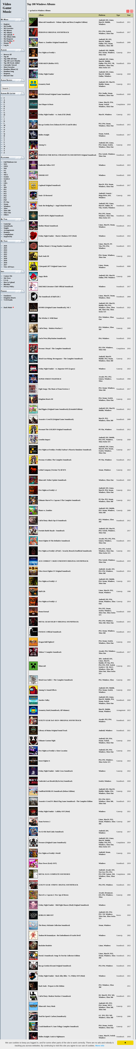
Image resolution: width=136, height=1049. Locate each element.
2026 (5, 246)
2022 (5, 254)
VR (113, 63)
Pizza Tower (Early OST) (48, 863)
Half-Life (42, 591)
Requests (7, 73)
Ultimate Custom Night (47, 741)
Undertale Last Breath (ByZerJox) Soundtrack (55, 781)
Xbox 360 (7, 211)
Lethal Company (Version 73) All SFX (52, 470)
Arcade (101, 377)
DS (5, 185)
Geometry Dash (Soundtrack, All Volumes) (54, 710)
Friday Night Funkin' (46, 74)
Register (7, 24)
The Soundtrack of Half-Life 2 (49, 297)
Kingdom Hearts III (46, 399)
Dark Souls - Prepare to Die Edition (51, 986)
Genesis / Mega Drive (105, 194)
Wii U (6, 175)
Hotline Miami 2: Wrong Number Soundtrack (55, 246)
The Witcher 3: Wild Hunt (48, 318)
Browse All (7, 55)
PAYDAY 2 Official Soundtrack (50, 632)
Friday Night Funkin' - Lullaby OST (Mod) (54, 811)
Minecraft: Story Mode (47, 1006)
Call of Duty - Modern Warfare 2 (50, 328)
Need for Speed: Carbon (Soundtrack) (52, 1016)
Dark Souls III (44, 256)
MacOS (101, 22)
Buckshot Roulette (45, 946)
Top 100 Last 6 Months (12, 61)
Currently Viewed (10, 65)
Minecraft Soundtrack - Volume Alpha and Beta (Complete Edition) (63, 22)
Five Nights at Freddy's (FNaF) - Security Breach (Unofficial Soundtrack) (65, 551)
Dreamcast (108, 893)
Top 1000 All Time (10, 59)
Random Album (9, 69)
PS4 (5, 196)
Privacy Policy (9, 287)
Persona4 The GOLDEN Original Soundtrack (55, 429)
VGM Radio (8, 300)
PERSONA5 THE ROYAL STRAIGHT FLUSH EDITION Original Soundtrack (67, 155)
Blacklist (7, 284)
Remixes (7, 232)
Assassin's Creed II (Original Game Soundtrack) (56, 419)
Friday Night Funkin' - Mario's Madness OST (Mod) (58, 236)
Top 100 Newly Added (11, 63)
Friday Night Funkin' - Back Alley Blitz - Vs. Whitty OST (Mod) (62, 976)
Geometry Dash (44, 84)
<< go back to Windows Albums (39, 11)
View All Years (9, 267)
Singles (6, 228)
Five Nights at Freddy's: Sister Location (53, 751)
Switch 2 (7, 179)
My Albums (8, 33)
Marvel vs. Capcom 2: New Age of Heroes (53, 895)
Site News (7, 278)
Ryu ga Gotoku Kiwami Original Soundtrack (55, 966)
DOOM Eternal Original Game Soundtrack (54, 94)
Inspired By (8, 237)
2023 (5, 252)
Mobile (107, 22)
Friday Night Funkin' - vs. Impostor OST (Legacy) (57, 369)
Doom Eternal (44, 612)
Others (6, 215)
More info (99, 1046)
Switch (6, 177)
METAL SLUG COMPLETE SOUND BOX (54, 874)
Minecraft (42, 666)
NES (5, 164)
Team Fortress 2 (44, 822)
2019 (5, 261)
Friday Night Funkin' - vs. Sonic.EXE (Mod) (55, 115)
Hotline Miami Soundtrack (48, 226)
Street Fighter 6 (44, 761)
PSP (5, 200)
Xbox (5, 208)
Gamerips (7, 224)
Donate (7, 43)
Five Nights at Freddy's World (49, 853)
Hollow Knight (44, 135)
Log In (6, 45)
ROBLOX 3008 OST (46, 915)
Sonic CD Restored (45, 195)
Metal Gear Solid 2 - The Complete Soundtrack (56, 680)
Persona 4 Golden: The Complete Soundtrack (55, 460)
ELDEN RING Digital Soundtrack (51, 216)
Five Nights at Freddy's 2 (48, 490)
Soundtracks (8, 226)
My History (8, 30)
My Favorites (8, 28)
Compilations (8, 234)
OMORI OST (43, 175)
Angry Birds (43, 276)
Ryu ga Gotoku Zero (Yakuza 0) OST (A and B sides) (58, 125)
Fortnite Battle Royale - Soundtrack (51, 531)
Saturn (101, 379)
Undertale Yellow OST (47, 165)
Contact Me (8, 276)
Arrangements (9, 230)
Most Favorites (9, 67)
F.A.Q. (6, 280)
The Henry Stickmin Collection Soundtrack (54, 925)
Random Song (9, 71)
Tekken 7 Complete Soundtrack (50, 652)
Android (102, 20)
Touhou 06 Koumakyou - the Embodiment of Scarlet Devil (60, 935)
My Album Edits (10, 37)
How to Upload (9, 282)
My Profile (7, 26)
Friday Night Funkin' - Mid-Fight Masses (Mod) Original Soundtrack (64, 905)
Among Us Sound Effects (48, 690)
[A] (17, 69)
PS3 (5, 194)
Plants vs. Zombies (45, 510)
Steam (6, 204)
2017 (5, 265)
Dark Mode (9, 307)
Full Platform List (10, 162)
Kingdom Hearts (10, 298)
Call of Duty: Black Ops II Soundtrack (52, 521)
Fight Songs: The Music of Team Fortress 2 (54, 389)
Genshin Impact (44, 440)
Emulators (7, 296)
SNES (6, 166)
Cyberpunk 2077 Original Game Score (52, 266)
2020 (5, 258)
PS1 (5, 189)
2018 (5, 263)
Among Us (42, 145)
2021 (5, 256)
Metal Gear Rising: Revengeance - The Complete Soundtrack (61, 359)
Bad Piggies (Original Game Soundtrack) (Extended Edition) (60, 409)
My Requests (8, 39)
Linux (111, 20)
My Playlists (9, 41)
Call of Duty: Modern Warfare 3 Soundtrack (55, 996)
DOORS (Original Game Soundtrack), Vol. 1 (55, 307)
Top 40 (6, 57)
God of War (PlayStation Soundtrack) (52, 338)
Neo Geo (102, 872)
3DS (5, 187)
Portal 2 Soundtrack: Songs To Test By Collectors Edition (59, 956)
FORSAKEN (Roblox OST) (48, 63)
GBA (5, 183)
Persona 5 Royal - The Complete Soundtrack (55, 349)
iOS (107, 20)
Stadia (104, 93)
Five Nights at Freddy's (47, 53)
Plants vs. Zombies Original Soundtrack (53, 42)
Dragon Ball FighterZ (46, 642)
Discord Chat (8, 76)
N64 (5, 168)
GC (5, 170)
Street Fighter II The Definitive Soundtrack (54, 541)
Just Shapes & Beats (46, 104)
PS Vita (6, 202)
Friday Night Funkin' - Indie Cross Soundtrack (56, 771)
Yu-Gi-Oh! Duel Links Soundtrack (51, 832)
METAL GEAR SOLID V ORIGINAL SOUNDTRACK (59, 622)
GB (5, 181)
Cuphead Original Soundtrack (50, 185)
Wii (5, 173)
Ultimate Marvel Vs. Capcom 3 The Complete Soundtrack (59, 500)
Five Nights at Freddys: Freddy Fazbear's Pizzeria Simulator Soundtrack (65, 450)
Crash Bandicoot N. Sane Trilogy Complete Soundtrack (59, 1026)
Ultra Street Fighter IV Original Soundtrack (55, 571)
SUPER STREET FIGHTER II (50, 379)
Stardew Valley (44, 700)
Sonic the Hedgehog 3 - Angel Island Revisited (55, 206)
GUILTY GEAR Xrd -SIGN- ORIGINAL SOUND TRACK (60, 720)
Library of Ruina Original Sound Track (53, 731)
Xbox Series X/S (104, 68)
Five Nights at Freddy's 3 (48, 581)
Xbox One (7, 213)
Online (101, 44)
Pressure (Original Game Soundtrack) (52, 843)
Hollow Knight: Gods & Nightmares (52, 1037)
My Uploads (9, 35)
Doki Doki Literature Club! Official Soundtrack (56, 287)
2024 (5, 250)
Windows (7, 206)
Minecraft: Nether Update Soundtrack (52, 480)
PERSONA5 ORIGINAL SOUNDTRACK (54, 32)
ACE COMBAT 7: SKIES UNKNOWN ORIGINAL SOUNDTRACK (63, 561)
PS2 (5, 192)
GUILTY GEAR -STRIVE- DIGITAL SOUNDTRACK (58, 885)
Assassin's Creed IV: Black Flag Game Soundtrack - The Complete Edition (65, 801)
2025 (5, 248)
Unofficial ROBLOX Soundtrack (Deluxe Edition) (57, 791)
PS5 (5, 198)
